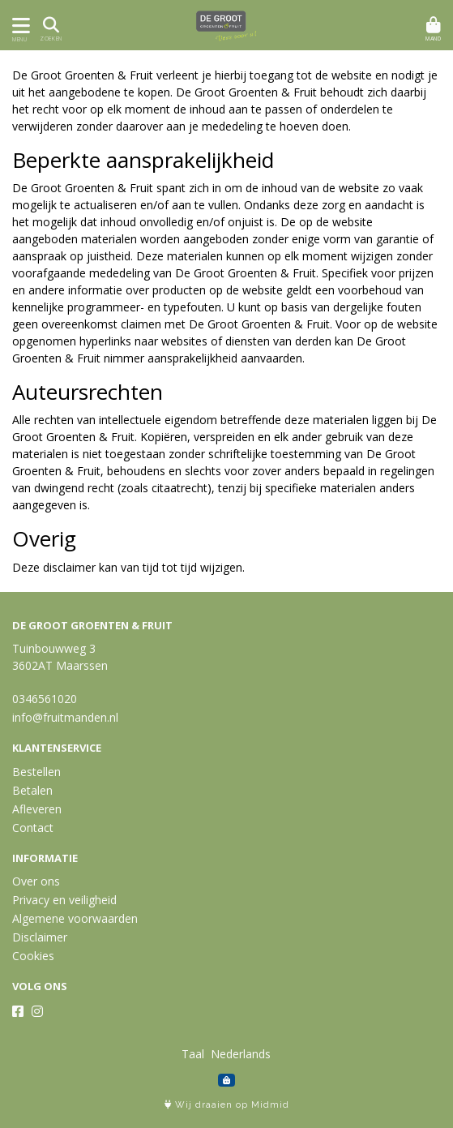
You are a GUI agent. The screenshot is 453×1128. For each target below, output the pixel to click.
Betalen (32, 790)
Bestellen (36, 771)
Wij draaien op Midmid (227, 1105)
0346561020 (44, 698)
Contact (32, 827)
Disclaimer (39, 937)
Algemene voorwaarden (75, 918)
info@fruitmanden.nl (65, 717)
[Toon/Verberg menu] (18, 25)
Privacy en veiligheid (64, 899)
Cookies (33, 955)
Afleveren (37, 809)
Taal (193, 1054)
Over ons (36, 881)
